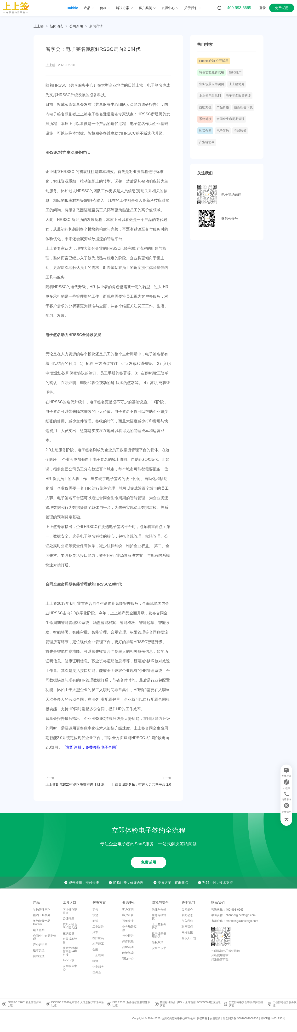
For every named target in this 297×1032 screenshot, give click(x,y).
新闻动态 (56, 26)
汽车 (95, 932)
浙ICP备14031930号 (273, 1018)
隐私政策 (157, 942)
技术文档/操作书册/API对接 (70, 951)
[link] (56, 26)
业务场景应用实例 (211, 84)
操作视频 (128, 941)
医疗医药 (98, 938)
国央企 (96, 972)
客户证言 (128, 915)
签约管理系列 (41, 909)
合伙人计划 (189, 938)
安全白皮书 (159, 948)
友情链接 (215, 1018)
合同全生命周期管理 (231, 119)
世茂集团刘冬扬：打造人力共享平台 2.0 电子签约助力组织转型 (141, 784)
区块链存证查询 (70, 911)
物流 (95, 961)
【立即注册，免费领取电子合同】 (91, 747)
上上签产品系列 (210, 95)
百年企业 (128, 921)
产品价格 (223, 107)
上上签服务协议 (159, 926)
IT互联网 (98, 955)
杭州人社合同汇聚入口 (70, 926)
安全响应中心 (70, 967)
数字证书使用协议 (159, 935)
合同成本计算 (70, 940)
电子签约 (223, 130)
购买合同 (205, 130)
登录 (262, 8)
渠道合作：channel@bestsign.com (233, 915)
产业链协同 (207, 142)
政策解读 (128, 953)
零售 (95, 909)
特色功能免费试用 (211, 72)
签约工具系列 (41, 915)
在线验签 (240, 130)
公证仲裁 (68, 918)
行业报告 (128, 935)
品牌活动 (128, 947)
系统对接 (205, 119)
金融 (95, 949)
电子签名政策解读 (238, 95)
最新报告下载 (243, 107)
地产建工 (98, 943)
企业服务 (98, 966)
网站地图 (187, 932)
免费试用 (281, 8)
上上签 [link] (39, 26)
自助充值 (205, 107)
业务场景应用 (129, 928)
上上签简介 (237, 84)
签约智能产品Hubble (41, 922)
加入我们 (187, 921)
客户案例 (128, 909)
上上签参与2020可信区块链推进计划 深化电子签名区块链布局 (75, 784)
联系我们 (187, 926)
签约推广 (235, 72)
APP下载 (68, 960)
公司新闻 (76, 26)
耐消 (95, 921)
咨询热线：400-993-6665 (227, 909)
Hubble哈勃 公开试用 (213, 61)
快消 (95, 915)
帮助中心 (128, 958)
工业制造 (98, 926)
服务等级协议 (159, 916)
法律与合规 (159, 909)
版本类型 (39, 950)
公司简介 (187, 909)
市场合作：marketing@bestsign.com (234, 921)
